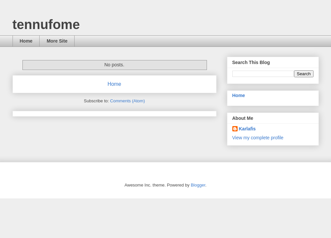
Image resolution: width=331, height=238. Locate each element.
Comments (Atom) (127, 100)
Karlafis (247, 128)
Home (26, 41)
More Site (57, 41)
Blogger (198, 185)
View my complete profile (257, 137)
